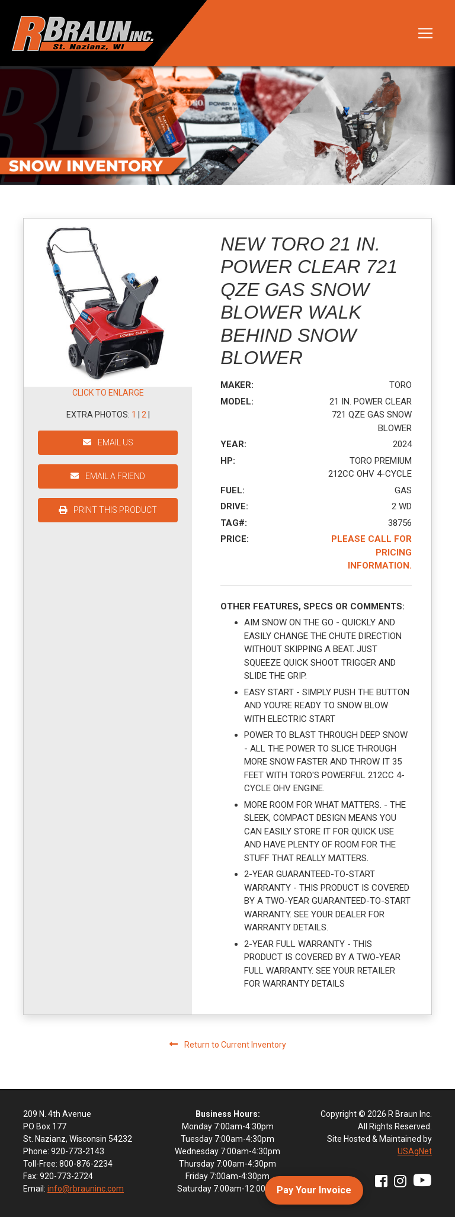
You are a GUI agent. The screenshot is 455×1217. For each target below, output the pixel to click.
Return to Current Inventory (227, 1044)
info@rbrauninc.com (85, 1188)
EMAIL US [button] (108, 442)
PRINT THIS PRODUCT (108, 510)
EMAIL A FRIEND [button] (108, 476)
